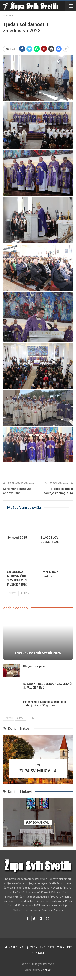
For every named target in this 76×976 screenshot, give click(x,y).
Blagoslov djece (34, 666)
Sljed (25, 593)
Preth (13, 593)
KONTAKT (38, 953)
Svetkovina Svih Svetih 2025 (38, 653)
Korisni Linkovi (17, 792)
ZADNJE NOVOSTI (40, 947)
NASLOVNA (14, 947)
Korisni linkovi (16, 728)
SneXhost (45, 969)
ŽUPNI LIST (64, 947)
